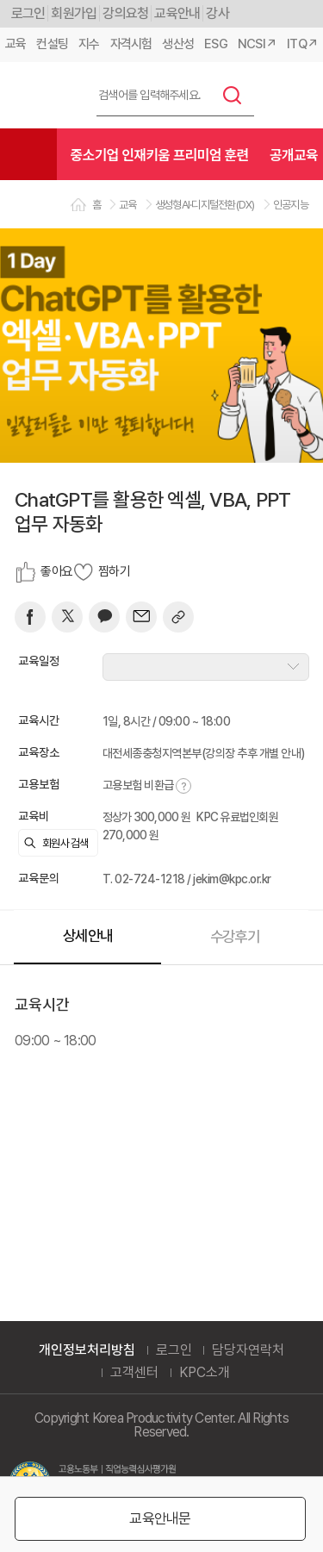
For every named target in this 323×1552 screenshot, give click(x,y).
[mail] (141, 617)
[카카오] (104, 617)
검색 (232, 95)
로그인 (28, 13)
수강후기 (234, 936)
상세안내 (87, 935)
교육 (16, 44)
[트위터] (67, 617)
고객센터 (134, 1373)
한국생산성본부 (40, 95)
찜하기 (114, 571)
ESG (215, 44)
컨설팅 (52, 44)
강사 (217, 13)
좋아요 (56, 571)
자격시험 (131, 44)
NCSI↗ (257, 44)
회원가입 (73, 13)
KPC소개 (204, 1373)
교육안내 (177, 13)
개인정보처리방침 (87, 1350)
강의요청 (125, 13)
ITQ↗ (302, 44)
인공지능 (290, 204)
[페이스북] (30, 617)
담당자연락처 (248, 1350)
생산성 (178, 44)
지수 (89, 44)
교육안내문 (159, 1518)
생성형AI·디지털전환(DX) (205, 204)
